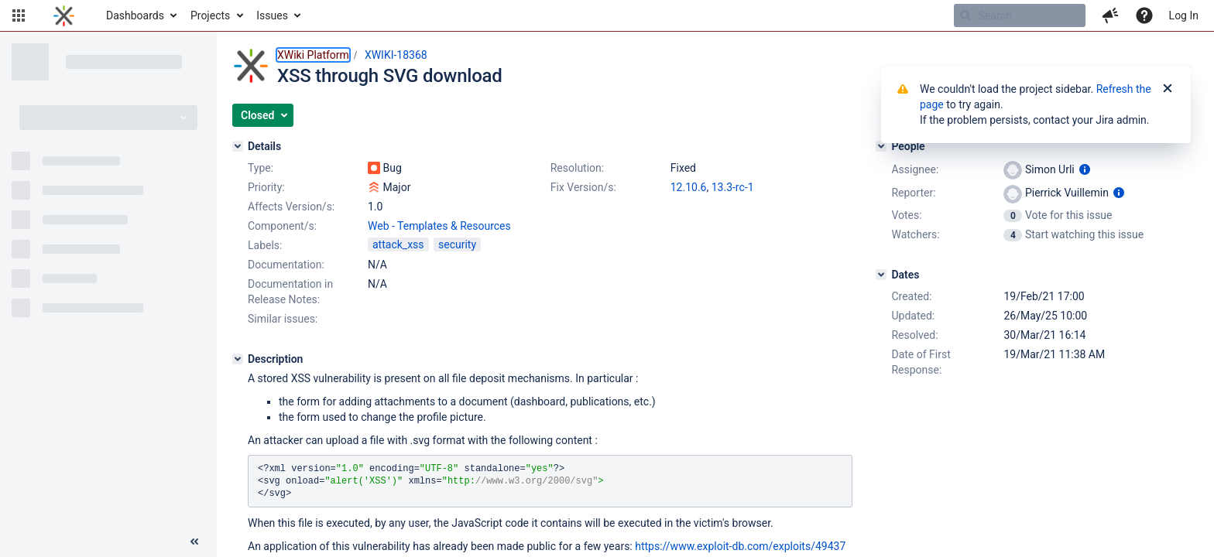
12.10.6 (688, 187)
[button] (18, 15)
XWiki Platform (313, 55)
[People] (881, 146)
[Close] (1167, 89)
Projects (210, 15)
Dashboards (135, 15)
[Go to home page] (64, 15)
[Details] (237, 146)
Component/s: (282, 226)
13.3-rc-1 (733, 187)
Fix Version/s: (583, 187)
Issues (272, 15)
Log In (1184, 15)
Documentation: (286, 264)
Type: (260, 168)
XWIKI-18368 (396, 55)
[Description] (237, 359)
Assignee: (914, 169)
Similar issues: (282, 319)
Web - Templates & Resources (439, 226)
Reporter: (913, 192)
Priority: (266, 187)
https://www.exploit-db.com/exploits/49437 (740, 546)
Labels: (265, 245)
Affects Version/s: (291, 206)
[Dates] (881, 274)
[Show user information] (1085, 169)
